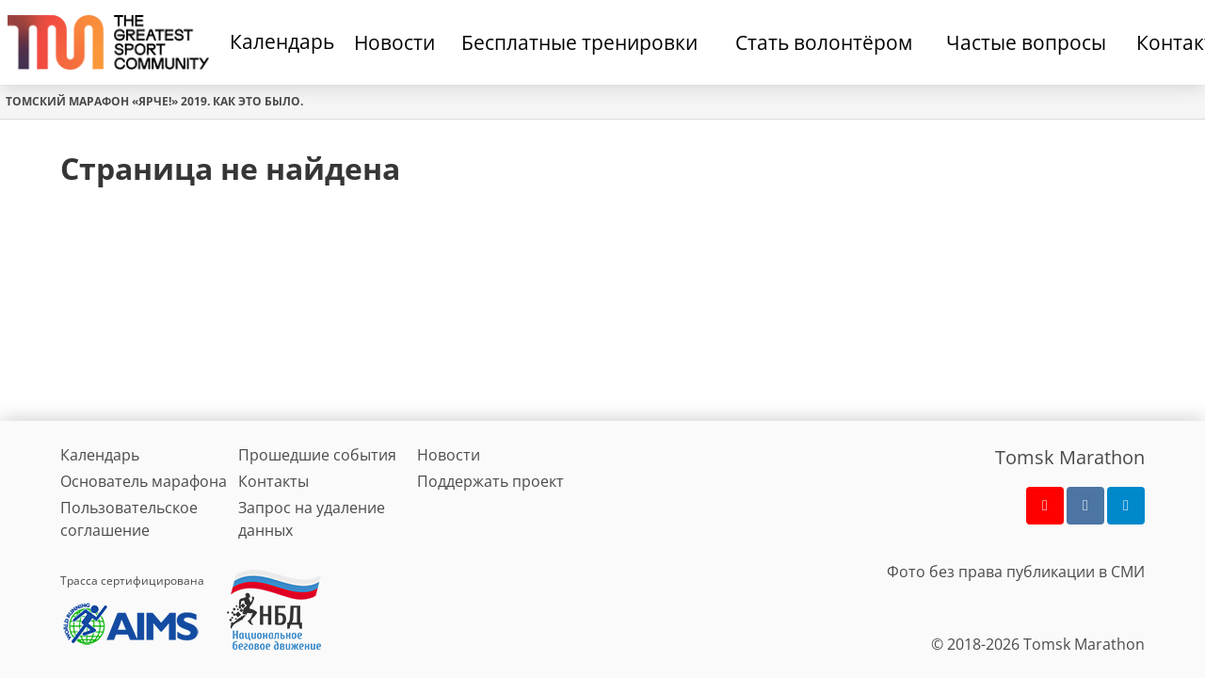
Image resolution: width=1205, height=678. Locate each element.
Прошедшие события (317, 454)
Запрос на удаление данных (311, 519)
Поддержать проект (490, 481)
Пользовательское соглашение (129, 519)
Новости (448, 454)
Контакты (273, 481)
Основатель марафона (143, 481)
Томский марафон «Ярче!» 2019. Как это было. (154, 101)
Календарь (282, 41)
